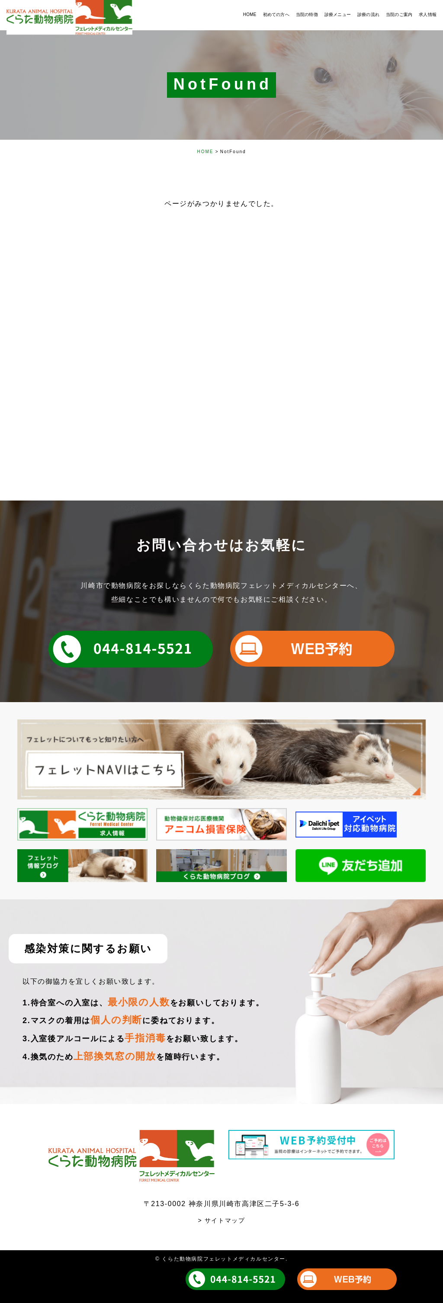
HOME (205, 151)
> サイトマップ (221, 1220)
